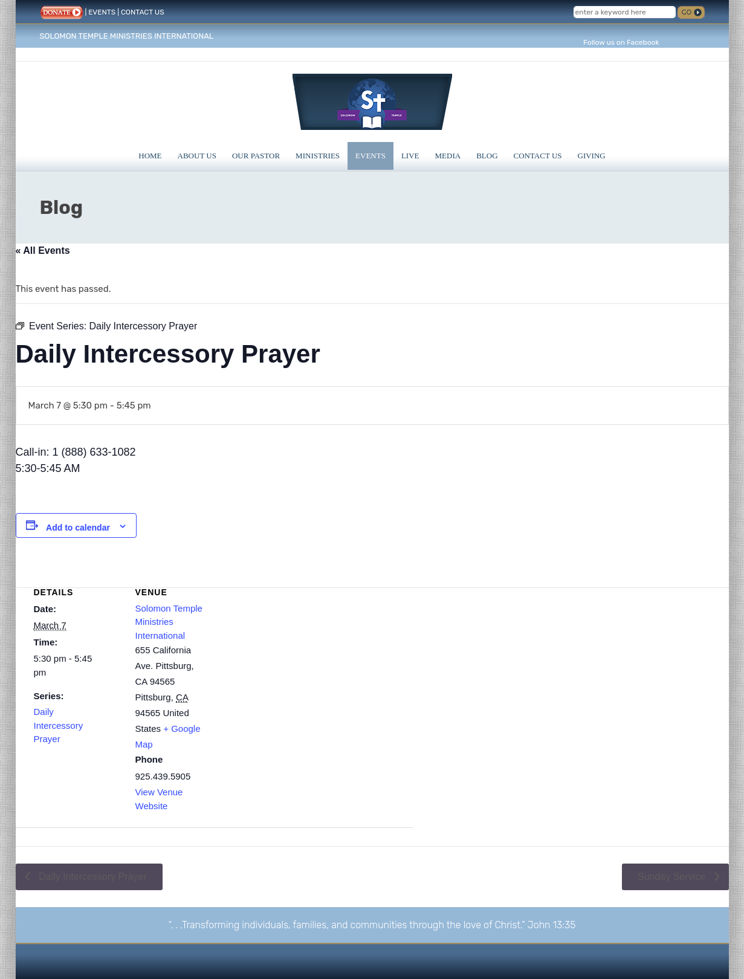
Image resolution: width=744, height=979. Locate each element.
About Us (197, 155)
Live (410, 155)
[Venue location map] (316, 655)
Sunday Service (673, 876)
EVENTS (101, 12)
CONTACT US (142, 12)
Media (448, 155)
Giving (592, 155)
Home (149, 155)
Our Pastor (256, 155)
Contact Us (538, 155)
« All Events (43, 250)
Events (370, 155)
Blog (486, 155)
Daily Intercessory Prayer (58, 725)
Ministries (318, 155)
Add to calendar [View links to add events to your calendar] (78, 527)
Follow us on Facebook (621, 42)
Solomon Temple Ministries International (168, 622)
